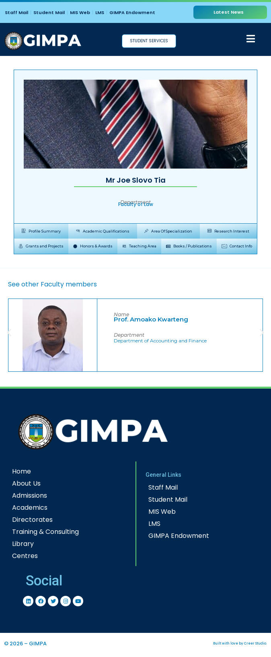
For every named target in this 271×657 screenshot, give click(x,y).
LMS (99, 12)
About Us (26, 483)
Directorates (32, 519)
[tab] (41, 231)
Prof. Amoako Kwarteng (151, 319)
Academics (29, 507)
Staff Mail (16, 12)
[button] (9, 332)
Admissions (29, 495)
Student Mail (49, 12)
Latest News (229, 12)
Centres (25, 555)
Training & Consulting (45, 531)
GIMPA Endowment (132, 12)
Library (23, 543)
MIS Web (80, 12)
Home (21, 471)
